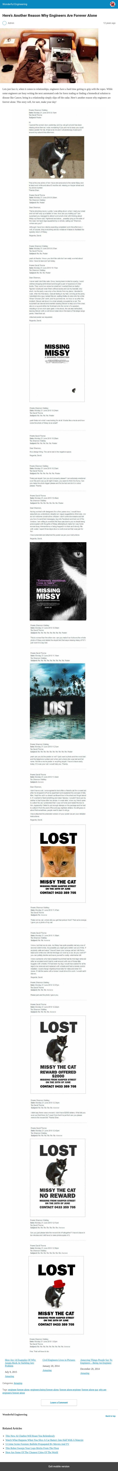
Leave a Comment (59, 1402)
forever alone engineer (70, 1389)
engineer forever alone (19, 1389)
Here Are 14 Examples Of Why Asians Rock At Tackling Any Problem (20, 1363)
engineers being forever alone (44, 1389)
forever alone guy (90, 1389)
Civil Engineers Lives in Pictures (59, 1360)
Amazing (9, 1376)
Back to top (111, 1416)
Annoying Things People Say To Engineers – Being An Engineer (96, 1361)
